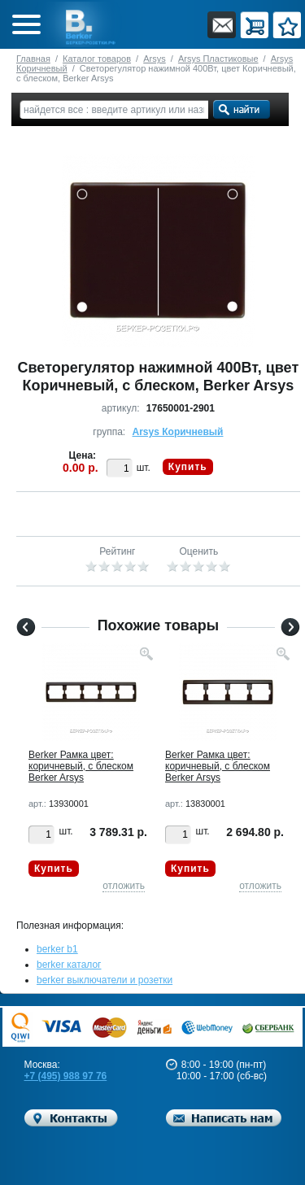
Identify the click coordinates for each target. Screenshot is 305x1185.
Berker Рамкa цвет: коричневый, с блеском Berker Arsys (80, 766)
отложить (123, 885)
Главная (33, 58)
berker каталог (69, 964)
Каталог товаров (97, 58)
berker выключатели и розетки (104, 980)
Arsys (154, 58)
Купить (187, 467)
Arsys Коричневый (178, 432)
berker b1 (57, 949)
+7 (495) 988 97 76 (65, 1076)
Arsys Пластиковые (218, 58)
